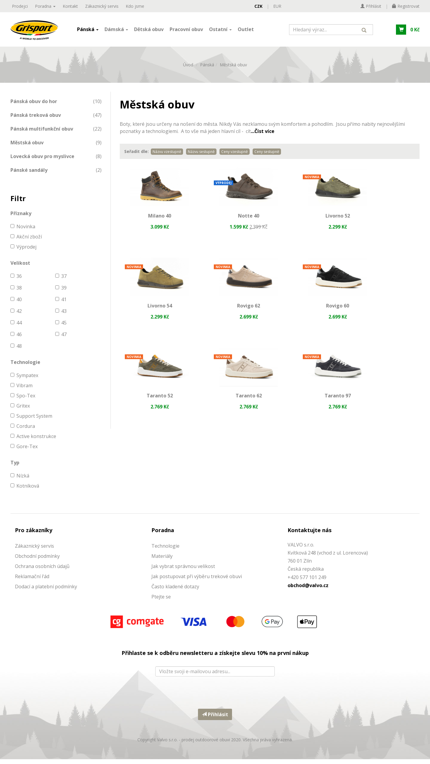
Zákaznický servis (102, 6)
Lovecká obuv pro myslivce (42, 160)
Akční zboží (26, 241)
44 (16, 327)
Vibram (21, 390)
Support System (31, 420)
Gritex (20, 410)
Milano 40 (153, 221)
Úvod (188, 69)
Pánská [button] (88, 30)
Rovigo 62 (153, 313)
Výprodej (23, 251)
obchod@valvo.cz (308, 590)
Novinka (22, 231)
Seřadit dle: (136, 156)
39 (61, 292)
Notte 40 (231, 221)
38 (16, 292)
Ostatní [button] (220, 30)
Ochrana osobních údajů (42, 570)
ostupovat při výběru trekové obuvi (202, 581)
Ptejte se (161, 601)
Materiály (162, 560)
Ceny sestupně (266, 156)
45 (61, 327)
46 (16, 339)
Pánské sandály (28, 174)
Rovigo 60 (230, 313)
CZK (258, 6)
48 (16, 350)
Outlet (246, 30)
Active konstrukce (33, 441)
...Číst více (262, 136)
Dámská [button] (116, 30)
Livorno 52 (308, 221)
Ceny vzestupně (234, 156)
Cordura (22, 431)
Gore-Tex (24, 451)
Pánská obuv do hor (33, 105)
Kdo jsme (135, 6)
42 (16, 316)
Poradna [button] (45, 6)
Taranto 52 (308, 313)
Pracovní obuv (186, 30)
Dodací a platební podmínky (46, 591)
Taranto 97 (154, 406)
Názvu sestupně (201, 156)
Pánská (207, 69)
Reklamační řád (32, 581)
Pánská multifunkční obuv (41, 133)
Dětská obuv (149, 30)
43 (61, 316)
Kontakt (70, 6)
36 (16, 281)
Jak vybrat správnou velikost (183, 570)
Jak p (156, 581)
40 (16, 304)
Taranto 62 (385, 313)
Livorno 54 (385, 221)
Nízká (19, 480)
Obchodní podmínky (37, 560)
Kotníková (24, 490)
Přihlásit (215, 719)
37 (61, 281)
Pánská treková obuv (35, 119)
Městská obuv (233, 69)
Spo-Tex (22, 400)
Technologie (165, 550)
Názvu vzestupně (167, 156)
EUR (277, 6)
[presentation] (215, 695)
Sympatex (24, 380)
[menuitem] (56, 105)
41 (61, 304)
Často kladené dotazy (175, 591)
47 (61, 339)
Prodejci (20, 6)
